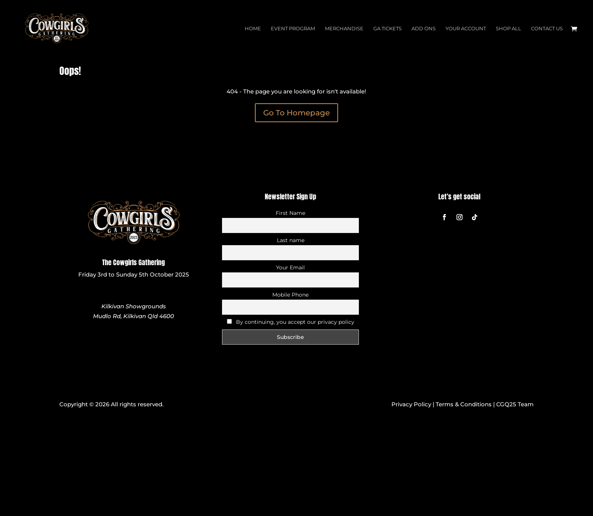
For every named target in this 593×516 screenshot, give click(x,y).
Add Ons (423, 28)
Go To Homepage (296, 112)
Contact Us (547, 28)
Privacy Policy (411, 404)
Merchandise (344, 28)
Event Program (293, 28)
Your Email (290, 267)
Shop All (508, 28)
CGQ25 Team (515, 404)
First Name (290, 213)
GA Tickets (387, 28)
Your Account (466, 28)
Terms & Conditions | (466, 404)
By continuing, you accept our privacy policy (290, 322)
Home (253, 28)
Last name (290, 240)
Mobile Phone (290, 294)
